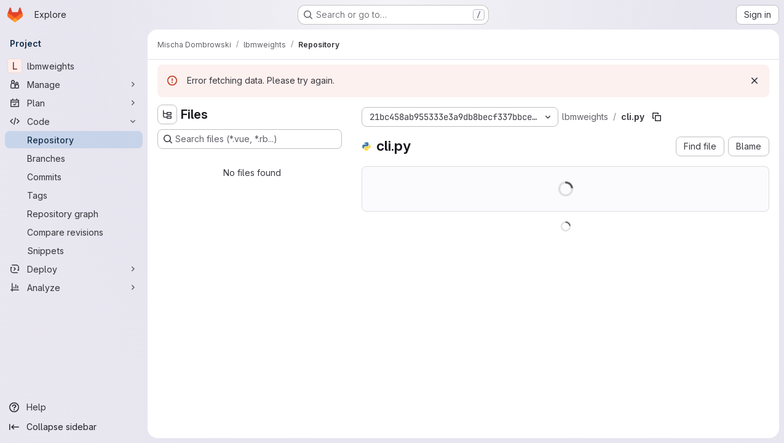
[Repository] (74, 139)
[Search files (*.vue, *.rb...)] (249, 139)
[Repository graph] (74, 213)
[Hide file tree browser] (167, 114)
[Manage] (74, 84)
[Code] (74, 121)
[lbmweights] (74, 65)
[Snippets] (74, 250)
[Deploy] (74, 268)
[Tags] (74, 195)
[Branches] (74, 158)
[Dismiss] (754, 80)
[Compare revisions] (74, 232)
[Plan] (74, 102)
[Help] (74, 407)
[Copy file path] (657, 117)
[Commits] (74, 176)
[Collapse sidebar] (74, 427)
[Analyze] (74, 287)
